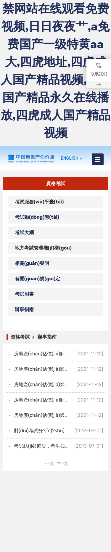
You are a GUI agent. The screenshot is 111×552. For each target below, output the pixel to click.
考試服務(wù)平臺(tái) (39, 202)
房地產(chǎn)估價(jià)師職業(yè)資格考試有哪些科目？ (59, 400)
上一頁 (48, 464)
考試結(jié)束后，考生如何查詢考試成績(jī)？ (58, 446)
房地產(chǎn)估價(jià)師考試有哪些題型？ (58, 369)
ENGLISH (69, 158)
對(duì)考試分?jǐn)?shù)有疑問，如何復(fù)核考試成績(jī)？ (59, 430)
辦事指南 (24, 309)
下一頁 (62, 464)
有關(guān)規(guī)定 (37, 278)
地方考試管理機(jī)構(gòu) (43, 248)
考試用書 (24, 294)
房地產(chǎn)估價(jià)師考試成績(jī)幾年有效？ (59, 415)
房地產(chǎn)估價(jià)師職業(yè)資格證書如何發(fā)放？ (59, 354)
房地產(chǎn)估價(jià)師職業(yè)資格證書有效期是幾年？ (59, 384)
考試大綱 (24, 232)
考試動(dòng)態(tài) (37, 217)
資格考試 (20, 337)
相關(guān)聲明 (32, 263)
